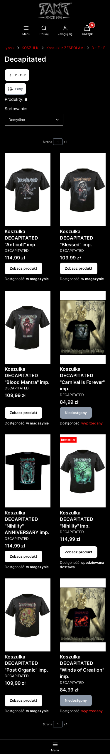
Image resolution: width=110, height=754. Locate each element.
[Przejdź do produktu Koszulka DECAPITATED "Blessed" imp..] (83, 189)
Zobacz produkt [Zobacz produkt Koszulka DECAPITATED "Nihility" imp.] (78, 552)
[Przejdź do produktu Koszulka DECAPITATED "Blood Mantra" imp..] (27, 327)
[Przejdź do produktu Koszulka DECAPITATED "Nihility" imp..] (83, 470)
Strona (47, 141)
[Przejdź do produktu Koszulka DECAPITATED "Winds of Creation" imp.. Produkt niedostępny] (83, 614)
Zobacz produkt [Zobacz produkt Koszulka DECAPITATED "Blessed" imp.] (78, 268)
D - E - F (98, 48)
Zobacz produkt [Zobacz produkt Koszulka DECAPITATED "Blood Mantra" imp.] (23, 412)
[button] (87, 31)
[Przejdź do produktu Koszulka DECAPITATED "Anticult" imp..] (27, 189)
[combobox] (34, 120)
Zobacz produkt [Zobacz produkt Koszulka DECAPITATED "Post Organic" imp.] (23, 700)
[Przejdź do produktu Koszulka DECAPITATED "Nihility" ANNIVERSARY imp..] (27, 470)
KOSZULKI (30, 48)
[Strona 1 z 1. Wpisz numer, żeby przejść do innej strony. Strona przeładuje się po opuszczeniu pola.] (57, 141)
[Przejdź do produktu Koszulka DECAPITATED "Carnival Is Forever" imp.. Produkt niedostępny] (83, 327)
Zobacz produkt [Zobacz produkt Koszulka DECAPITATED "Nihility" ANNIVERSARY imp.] (23, 556)
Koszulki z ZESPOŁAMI (65, 48)
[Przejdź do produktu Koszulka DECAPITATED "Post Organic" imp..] (27, 614)
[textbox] (34, 120)
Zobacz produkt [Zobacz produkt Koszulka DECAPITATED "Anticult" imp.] (23, 268)
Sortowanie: (16, 108)
